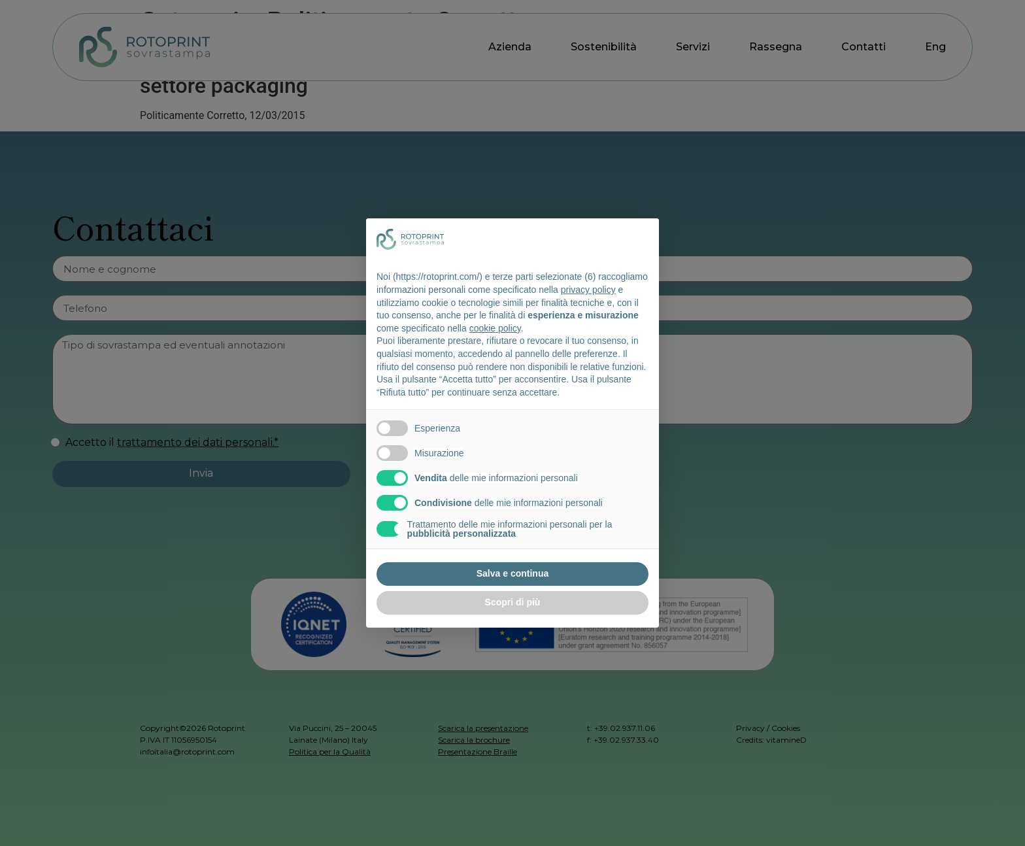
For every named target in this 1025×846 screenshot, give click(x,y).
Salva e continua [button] (512, 573)
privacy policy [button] (588, 289)
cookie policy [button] (495, 328)
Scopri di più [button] (513, 602)
